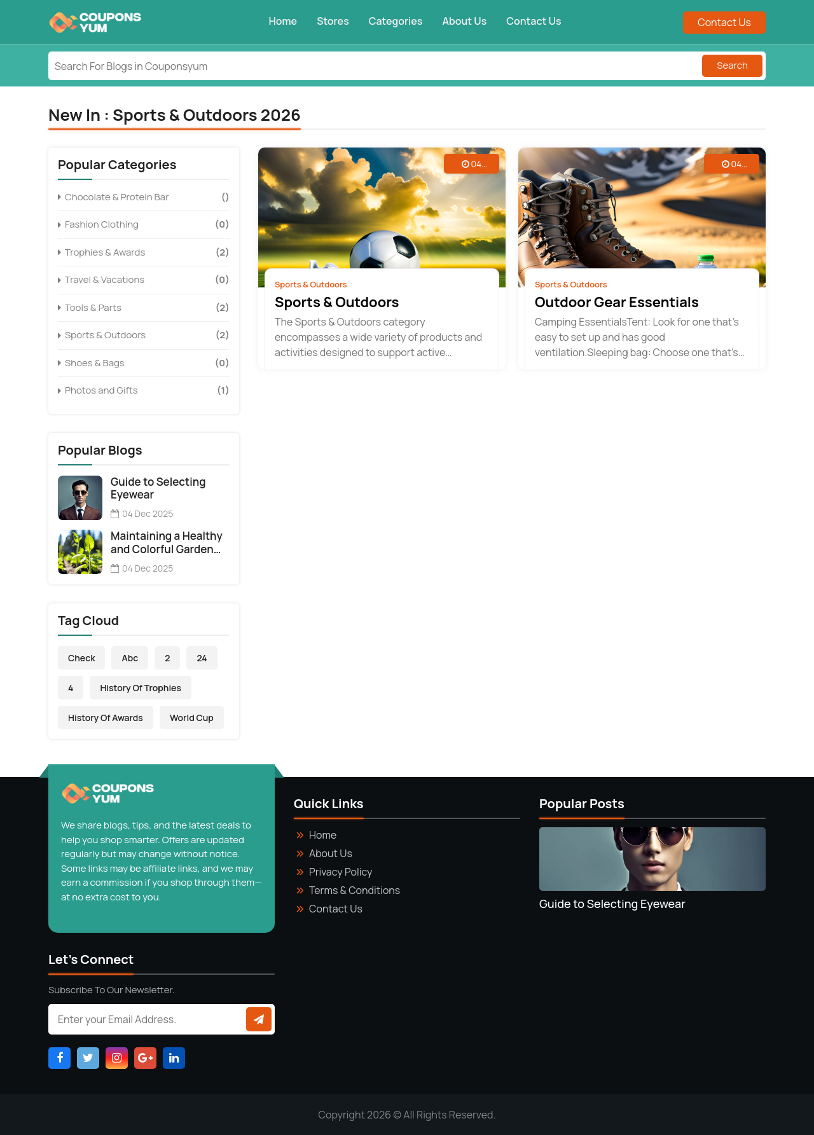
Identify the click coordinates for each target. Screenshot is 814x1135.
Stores (333, 21)
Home (283, 21)
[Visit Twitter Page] (88, 1058)
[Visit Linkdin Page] (174, 1058)
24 (202, 658)
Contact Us (533, 21)
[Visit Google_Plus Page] (145, 1058)
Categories (396, 21)
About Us (464, 21)
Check (81, 658)
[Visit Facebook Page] (59, 1058)
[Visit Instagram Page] (117, 1058)
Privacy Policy (340, 872)
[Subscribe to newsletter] (259, 1019)
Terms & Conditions (354, 890)
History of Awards (105, 718)
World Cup (192, 718)
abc (129, 658)
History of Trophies (140, 688)
